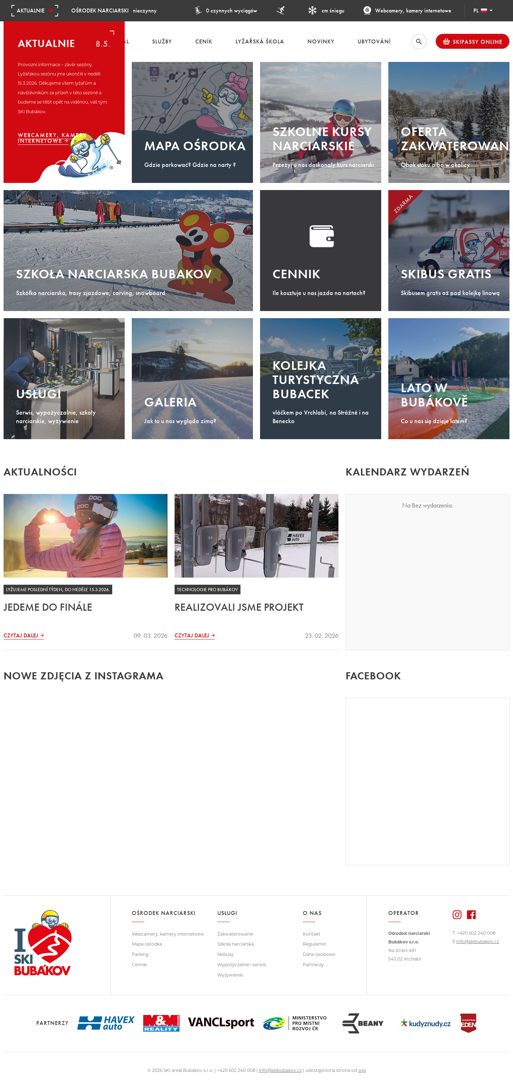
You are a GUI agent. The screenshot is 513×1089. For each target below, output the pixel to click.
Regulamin (314, 944)
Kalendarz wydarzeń (408, 472)
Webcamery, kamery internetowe (407, 10)
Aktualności (40, 472)
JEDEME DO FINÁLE (48, 607)
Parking (140, 954)
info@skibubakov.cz (477, 941)
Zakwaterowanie (235, 934)
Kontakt (311, 934)
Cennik (139, 964)
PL (483, 10)
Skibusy (225, 954)
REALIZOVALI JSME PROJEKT (239, 607)
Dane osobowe (319, 954)
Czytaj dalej (21, 635)
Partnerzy (313, 964)
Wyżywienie (230, 975)
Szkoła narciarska (235, 944)
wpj (362, 1070)
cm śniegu (326, 10)
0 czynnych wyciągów (225, 10)
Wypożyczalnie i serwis (241, 964)
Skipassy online (472, 41)
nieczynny (114, 10)
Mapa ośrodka (147, 944)
